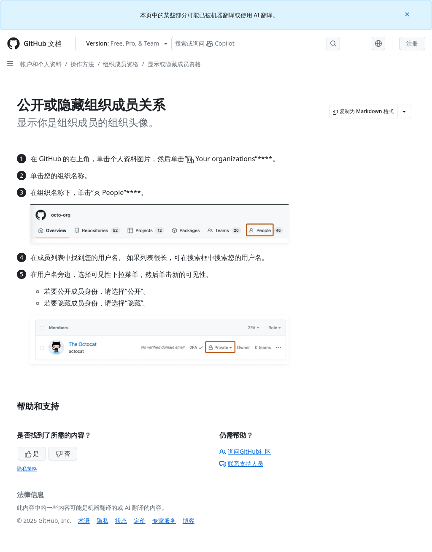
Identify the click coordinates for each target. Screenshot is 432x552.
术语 (84, 521)
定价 (140, 521)
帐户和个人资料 (41, 64)
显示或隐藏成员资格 (174, 64)
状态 (121, 521)
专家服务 (164, 521)
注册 (412, 43)
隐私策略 (27, 468)
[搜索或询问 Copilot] (255, 43)
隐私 (102, 521)
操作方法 (82, 64)
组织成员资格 (120, 64)
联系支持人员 (241, 464)
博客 (188, 521)
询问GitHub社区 (245, 451)
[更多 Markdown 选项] (404, 111)
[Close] (408, 14)
